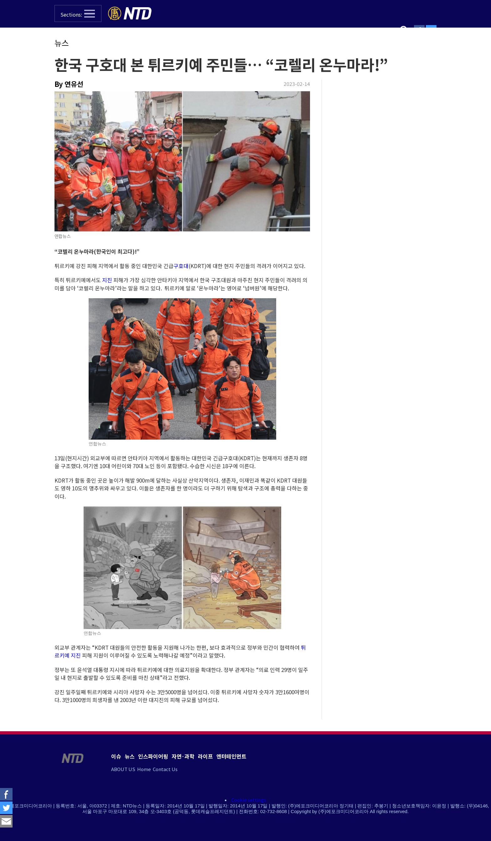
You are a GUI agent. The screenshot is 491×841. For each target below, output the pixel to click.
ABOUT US (123, 769)
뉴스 (61, 42)
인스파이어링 (153, 756)
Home (144, 769)
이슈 (116, 756)
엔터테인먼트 (231, 756)
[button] (77, 13)
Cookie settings (248, 799)
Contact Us (165, 769)
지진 (107, 280)
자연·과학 (183, 756)
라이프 (205, 756)
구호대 (181, 266)
